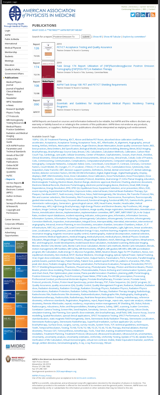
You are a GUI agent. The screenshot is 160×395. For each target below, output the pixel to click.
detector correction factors (54, 172)
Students (9, 56)
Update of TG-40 (129, 336)
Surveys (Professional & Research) (16, 205)
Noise (145, 251)
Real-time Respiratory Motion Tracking (104, 297)
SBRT (116, 306)
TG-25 (94, 327)
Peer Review (73, 263)
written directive (48, 342)
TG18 (79, 327)
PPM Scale (102, 276)
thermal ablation (130, 327)
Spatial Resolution (52, 315)
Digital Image (111, 172)
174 (36, 67)
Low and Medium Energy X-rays (83, 230)
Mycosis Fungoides (84, 251)
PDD (148, 260)
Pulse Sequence (117, 282)
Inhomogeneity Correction (121, 218)
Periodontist (137, 263)
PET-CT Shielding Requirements (48, 267)
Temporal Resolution (49, 327)
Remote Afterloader (53, 303)
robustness (53, 306)
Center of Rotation (95, 154)
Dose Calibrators (97, 175)
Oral (34, 257)
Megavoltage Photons (72, 239)
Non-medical (61, 254)
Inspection (58, 221)
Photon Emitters (72, 270)
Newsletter (11, 98)
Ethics (142, 188)
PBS (142, 260)
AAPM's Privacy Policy (42, 375)
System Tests (103, 324)
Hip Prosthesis (130, 206)
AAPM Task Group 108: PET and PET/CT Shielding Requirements (92, 84)
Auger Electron (89, 145)
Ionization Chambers (124, 224)
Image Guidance (81, 209)
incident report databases (51, 215)
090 (36, 104)
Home (124, 6)
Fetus (89, 194)
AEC (99, 142)
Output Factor (82, 257)
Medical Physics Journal (13, 84)
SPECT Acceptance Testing (104, 315)
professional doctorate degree (71, 279)
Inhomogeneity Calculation (93, 218)
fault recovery (66, 194)
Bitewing (124, 148)
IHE (140, 206)
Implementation (72, 212)
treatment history (124, 330)
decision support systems (78, 169)
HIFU (49, 206)
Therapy (116, 327)
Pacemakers (112, 257)
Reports (10, 179)
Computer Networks (56, 163)
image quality (97, 209)
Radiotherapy (77, 297)
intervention (131, 221)
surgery (67, 324)
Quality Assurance (41, 285)
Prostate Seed (138, 279)
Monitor (36, 245)
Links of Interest (12, 228)
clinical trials (121, 157)
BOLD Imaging (143, 148)
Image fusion (65, 209)
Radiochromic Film (41, 294)
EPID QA (76, 188)
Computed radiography (125, 160)
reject (94, 300)
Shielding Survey (125, 309)
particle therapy (56, 260)
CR (56, 166)
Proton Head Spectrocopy (73, 282)
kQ (54, 227)
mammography (97, 233)
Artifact (43, 145)
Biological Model (88, 148)
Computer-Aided (75, 163)
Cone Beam (97, 163)
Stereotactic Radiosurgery (45, 321)
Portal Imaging (141, 273)
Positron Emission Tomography (48, 276)
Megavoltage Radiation (96, 239)
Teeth (35, 327)
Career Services (147, 6)
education (149, 178)
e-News (9, 105)
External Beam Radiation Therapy (126, 191)
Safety (109, 306)
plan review (74, 273)
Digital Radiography (128, 172)
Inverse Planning (64, 224)
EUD (148, 188)
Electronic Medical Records (45, 185)
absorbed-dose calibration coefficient (123, 139)
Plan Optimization (58, 273)
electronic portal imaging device (102, 185)
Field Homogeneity (102, 194)
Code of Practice (144, 157)
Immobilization (131, 209)
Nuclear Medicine (84, 254)
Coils (34, 160)
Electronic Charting (120, 182)
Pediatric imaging (57, 263)
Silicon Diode (141, 309)
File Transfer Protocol (138, 194)
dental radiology (142, 169)
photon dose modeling (51, 270)
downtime (100, 178)
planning (122, 273)
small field (121, 312)
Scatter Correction (139, 306)
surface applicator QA (121, 321)
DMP (44, 175)
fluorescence (114, 197)
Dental (107, 169)
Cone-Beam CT (111, 163)
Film (152, 194)
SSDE (143, 315)
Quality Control (83, 285)
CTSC (108, 166)
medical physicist (95, 236)
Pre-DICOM (113, 276)
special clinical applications (76, 315)
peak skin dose (40, 263)
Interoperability (105, 221)
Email (132, 185)
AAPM (7, 35)
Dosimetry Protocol (84, 178)
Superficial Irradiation (98, 321)
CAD (87, 151)
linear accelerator (143, 227)
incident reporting (75, 215)
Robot (138, 303)
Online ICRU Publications (12, 160)
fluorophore (128, 197)
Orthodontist (67, 257)
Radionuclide (62, 297)
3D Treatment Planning (56, 139)
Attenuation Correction (69, 145)
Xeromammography (67, 342)
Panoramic (131, 257)
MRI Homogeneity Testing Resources (16, 121)
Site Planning (58, 312)
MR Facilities (60, 248)
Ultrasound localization (109, 333)
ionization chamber (103, 224)
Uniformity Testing (111, 336)
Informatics (119, 215)
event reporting (40, 191)
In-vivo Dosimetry (83, 224)
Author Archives (14, 196)
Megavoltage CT (51, 239)
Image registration (114, 209)
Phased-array (83, 267)
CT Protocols (12, 116)
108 (36, 86)
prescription (126, 276)
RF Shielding (124, 303)
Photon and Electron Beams (130, 267)
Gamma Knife (136, 200)
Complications (78, 160)
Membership (11, 52)
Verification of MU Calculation (47, 339)
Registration (72, 300)
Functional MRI (116, 200)
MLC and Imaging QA (42, 242)
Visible (111, 339)
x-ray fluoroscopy (94, 342)
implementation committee (94, 212)
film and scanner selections (46, 197)
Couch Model (47, 166)
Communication (62, 160)
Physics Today (13, 112)
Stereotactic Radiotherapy (73, 321)
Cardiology (49, 154)
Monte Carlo (61, 245)
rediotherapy (131, 297)
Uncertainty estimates (78, 336)
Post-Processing (73, 276)
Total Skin (100, 330)
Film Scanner (100, 197)
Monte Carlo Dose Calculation (83, 245)
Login (15, 2)
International (11, 43)
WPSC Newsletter (14, 101)
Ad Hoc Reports (15, 182)
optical (117, 254)
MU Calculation (49, 251)
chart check (136, 154)
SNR (129, 312)
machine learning (109, 230)
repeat (68, 303)
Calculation (96, 151)
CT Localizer (78, 166)
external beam (100, 191)
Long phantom (58, 230)
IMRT (117, 212)
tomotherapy (81, 330)
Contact (151, 9)
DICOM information (86, 172)
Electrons (124, 185)
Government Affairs (14, 73)
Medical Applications (58, 236)
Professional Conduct (43, 279)
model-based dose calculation (90, 242)
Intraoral (50, 224)
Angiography (135, 142)
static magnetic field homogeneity (67, 318)
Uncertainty (38, 336)
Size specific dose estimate (80, 312)
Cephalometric (113, 154)
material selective (140, 233)
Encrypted (7, 2)
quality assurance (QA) (63, 285)
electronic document (141, 182)
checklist (147, 154)
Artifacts (52, 145)
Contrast (124, 163)
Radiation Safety (79, 291)
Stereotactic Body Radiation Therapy (109, 318)
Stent (87, 318)
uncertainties (145, 333)
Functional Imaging (98, 200)
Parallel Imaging (146, 257)
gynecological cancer (82, 203)
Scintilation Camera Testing (46, 309)
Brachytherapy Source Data (62, 151)
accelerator (38, 142)
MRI (130, 248)
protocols (46, 282)
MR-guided (111, 248)
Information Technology (66, 218)
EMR (138, 185)
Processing (139, 276)
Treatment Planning (54, 333)
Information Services (137, 215)
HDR (96, 203)
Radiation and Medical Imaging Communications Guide (17, 138)
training (110, 330)
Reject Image (104, 300)
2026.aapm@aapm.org (66, 371)
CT (69, 166)
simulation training (41, 312)
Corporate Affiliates (14, 223)
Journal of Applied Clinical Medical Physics (15, 91)
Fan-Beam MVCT (50, 194)
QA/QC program (139, 282)
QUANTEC (11, 172)
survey (75, 324)
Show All (97, 36)
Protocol (36, 282)
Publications (11, 77)
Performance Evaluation (106, 263)
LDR (66, 227)
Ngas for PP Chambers (129, 251)
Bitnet (132, 148)
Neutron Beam (109, 251)
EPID (68, 188)
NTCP (72, 254)
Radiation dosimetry (48, 288)
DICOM (72, 172)
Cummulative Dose (121, 166)
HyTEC (9, 175)
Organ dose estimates (49, 257)
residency (78, 303)
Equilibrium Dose (89, 188)
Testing (65, 327)
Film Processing (85, 197)
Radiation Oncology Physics (95, 288)
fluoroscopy (60, 200)
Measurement (39, 236)
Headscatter (128, 203)
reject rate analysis (133, 300)
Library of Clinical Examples (104, 227)
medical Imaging (78, 236)
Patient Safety (73, 260)
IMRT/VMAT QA (128, 212)
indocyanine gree (104, 215)
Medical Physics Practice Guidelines (15, 128)
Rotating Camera (96, 306)
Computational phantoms (100, 160)
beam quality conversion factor (133, 145)
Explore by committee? (134, 36)
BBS (144, 9)
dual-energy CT (113, 178)
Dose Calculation (78, 175)
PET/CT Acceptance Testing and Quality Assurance (84, 47)
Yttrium (107, 342)
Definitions (97, 169)
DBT (62, 169)
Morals (150, 245)
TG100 (73, 327)
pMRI (130, 273)
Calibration (130, 151)
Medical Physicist (13, 47)
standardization (40, 318)
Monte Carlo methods (110, 245)
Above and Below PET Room (89, 139)
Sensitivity (93, 309)
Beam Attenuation (107, 145)
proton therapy (95, 282)
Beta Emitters (54, 148)
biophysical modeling (108, 148)
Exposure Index (84, 191)
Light (121, 227)
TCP (113, 324)
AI (116, 142)
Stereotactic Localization (141, 318)
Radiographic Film (110, 294)
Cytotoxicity (137, 166)
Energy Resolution (55, 188)
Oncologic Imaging (103, 254)
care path (61, 154)
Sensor (103, 309)
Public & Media (12, 39)
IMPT (111, 212)
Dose (66, 175)
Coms (87, 163)
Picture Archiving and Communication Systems (122, 270)
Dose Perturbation (116, 175)
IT (145, 224)
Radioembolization (90, 294)
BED (152, 145)
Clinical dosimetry (41, 157)
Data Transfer (51, 169)
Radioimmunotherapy (43, 297)
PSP (106, 282)
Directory (133, 6)
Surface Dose (55, 324)
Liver (34, 230)
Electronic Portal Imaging (72, 185)
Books (9, 199)
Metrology (120, 239)
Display (143, 172)
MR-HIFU (122, 248)
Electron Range (81, 182)
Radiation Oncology (70, 288)
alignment (123, 142)
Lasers (60, 227)
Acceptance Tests (87, 142)
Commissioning (46, 160)
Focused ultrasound (78, 200)
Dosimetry (48, 178)
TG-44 (108, 327)
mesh (111, 239)
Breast (81, 151)
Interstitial (119, 221)
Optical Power (128, 254)
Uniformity (95, 336)
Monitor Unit (47, 245)
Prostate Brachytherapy (100, 279)
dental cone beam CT (122, 169)
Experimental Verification (62, 191)
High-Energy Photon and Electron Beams (101, 206)
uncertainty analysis (55, 336)
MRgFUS (101, 248)
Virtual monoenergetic (74, 339)
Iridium (139, 224)
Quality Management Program (107, 285)
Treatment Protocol (74, 333)
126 (36, 48)
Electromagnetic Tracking (44, 182)
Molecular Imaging (138, 242)
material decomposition (118, 233)
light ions (128, 227)
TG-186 (86, 327)
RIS (132, 303)
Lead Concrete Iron (79, 227)
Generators (65, 203)
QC (149, 282)
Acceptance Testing (67, 142)
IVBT (49, 227)
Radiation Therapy (98, 291)
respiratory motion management (100, 303)
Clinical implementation (63, 157)
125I (41, 139)
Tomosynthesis (65, 330)
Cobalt (131, 157)
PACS (122, 257)
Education (9, 65)
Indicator (89, 215)
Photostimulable (90, 270)
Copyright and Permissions (13, 211)
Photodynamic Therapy (103, 267)
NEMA (98, 251)
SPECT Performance (129, 315)
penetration (87, 263)
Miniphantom (147, 239)
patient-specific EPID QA (106, 260)
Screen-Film (67, 309)
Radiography (126, 294)
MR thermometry (87, 248)
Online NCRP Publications (12, 167)
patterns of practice (129, 260)
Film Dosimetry (68, 197)
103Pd (35, 139)
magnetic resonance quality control (71, 233)
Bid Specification (70, 148)
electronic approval (100, 182)
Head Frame (106, 203)
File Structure (119, 194)
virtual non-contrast (97, 339)
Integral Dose (89, 221)
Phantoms (70, 267)
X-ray (81, 342)
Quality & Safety (12, 69)
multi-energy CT (66, 251)
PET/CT (148, 263)
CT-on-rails (98, 166)
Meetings (9, 60)
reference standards (54, 300)
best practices (39, 148)
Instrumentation (73, 221)
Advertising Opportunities (11, 234)
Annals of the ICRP (15, 155)
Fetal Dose (79, 194)
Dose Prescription (135, 175)
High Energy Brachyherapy (66, 206)
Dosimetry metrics (64, 178)
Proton (55, 282)
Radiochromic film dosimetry (65, 294)
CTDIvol (88, 166)
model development (64, 242)
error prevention (129, 188)
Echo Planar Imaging (132, 178)
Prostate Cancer (121, 279)
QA (128, 282)
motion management (42, 248)
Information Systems (42, 218)
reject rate (118, 300)
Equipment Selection (109, 188)
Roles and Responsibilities (73, 306)
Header (117, 203)
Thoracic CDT (50, 330)
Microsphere (133, 239)
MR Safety (73, 248)
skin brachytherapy (105, 312)
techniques (142, 324)
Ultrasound (91, 333)
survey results (87, 324)
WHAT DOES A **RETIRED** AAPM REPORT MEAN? (57, 30)
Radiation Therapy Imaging (122, 291)
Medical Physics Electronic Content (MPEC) (15, 189)
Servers (112, 309)
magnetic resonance (129, 230)
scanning (124, 306)
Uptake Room (146, 336)
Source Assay (140, 312)
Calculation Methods (113, 151)
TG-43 (101, 327)
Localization (44, 230)
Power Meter (88, 276)
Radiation (139, 285)
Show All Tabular (112, 36)
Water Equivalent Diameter (129, 339)
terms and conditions (86, 378)
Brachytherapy (39, 151)
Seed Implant (80, 309)
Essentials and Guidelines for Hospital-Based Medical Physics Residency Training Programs (105, 105)
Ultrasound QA (129, 333)
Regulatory (84, 300)
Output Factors (97, 257)
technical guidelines (126, 324)
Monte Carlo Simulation (134, 245)
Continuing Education (131, 9)
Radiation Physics (119, 288)
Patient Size (87, 260)
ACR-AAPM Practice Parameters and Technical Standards (16, 148)
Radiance (128, 285)
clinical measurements (87, 157)
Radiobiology (143, 291)
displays (36, 175)
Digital (100, 172)
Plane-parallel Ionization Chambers (99, 273)
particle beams (39, 260)
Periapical (125, 263)
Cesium (126, 154)
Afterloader (108, 142)
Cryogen (63, 166)
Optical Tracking (145, 254)
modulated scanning (117, 242)
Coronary (135, 163)
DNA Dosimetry (55, 175)
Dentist (35, 172)
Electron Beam (65, 182)
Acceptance (51, 142)
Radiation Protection (59, 291)
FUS (127, 200)
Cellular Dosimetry (76, 154)
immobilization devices (51, 212)
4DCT (71, 139)
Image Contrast (49, 209)
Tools (91, 330)
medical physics (113, 236)
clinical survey (107, 157)
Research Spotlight (15, 109)
